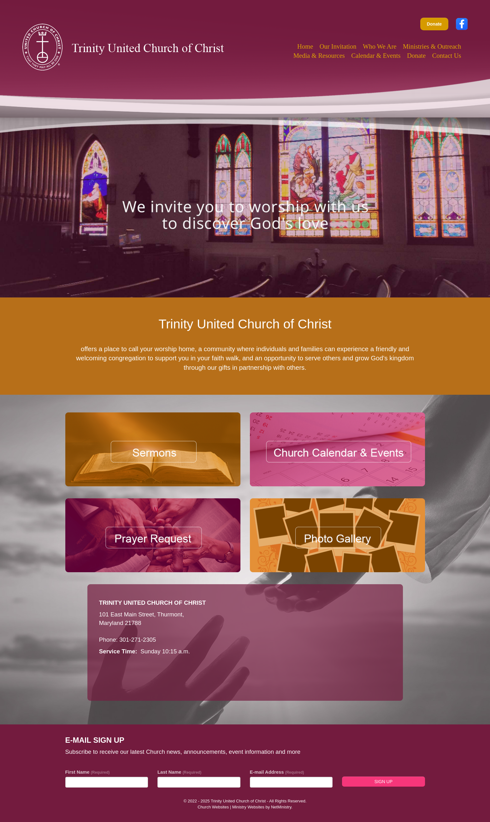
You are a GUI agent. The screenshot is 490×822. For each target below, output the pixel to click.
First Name (87, 772)
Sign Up (383, 781)
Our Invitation (338, 46)
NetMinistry (281, 807)
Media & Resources (319, 55)
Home (305, 46)
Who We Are (379, 46)
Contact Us (446, 55)
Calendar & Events (375, 55)
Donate (434, 24)
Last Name (179, 772)
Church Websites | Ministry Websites (231, 807)
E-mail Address (277, 772)
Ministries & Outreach (432, 46)
